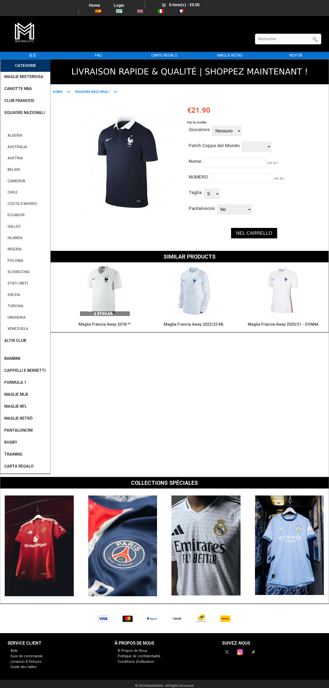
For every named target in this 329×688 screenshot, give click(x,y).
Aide (14, 651)
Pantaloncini (202, 208)
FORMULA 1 (15, 382)
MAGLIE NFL (15, 406)
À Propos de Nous (132, 651)
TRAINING (13, 454)
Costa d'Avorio (21, 204)
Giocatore (199, 129)
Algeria (13, 135)
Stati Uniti (16, 283)
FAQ (98, 55)
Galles (13, 226)
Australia (16, 147)
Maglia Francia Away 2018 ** (105, 324)
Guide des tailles (23, 667)
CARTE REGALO (164, 55)
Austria (14, 158)
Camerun (15, 181)
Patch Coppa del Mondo (214, 145)
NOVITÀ (295, 55)
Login (119, 5)
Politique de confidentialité (139, 656)
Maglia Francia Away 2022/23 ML (194, 324)
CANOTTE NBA (18, 88)
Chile (11, 192)
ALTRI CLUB (15, 340)
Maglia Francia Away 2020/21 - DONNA (283, 324)
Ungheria (15, 317)
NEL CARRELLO (254, 233)
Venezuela (16, 329)
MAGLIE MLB (16, 394)
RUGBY (10, 442)
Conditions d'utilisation (136, 662)
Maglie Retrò (18, 418)
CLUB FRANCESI (19, 100)
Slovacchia (17, 272)
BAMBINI (12, 358)
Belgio (12, 170)
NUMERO (198, 177)
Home (94, 5)
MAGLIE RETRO (230, 55)
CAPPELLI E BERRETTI (25, 370)
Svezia (12, 295)
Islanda (13, 238)
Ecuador (15, 215)
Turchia (14, 306)
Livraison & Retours (26, 662)
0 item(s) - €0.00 (180, 4)
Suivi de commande (26, 656)
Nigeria (13, 249)
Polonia (14, 261)
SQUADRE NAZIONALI (92, 92)
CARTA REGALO (19, 466)
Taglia (195, 192)
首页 (32, 55)
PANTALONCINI (18, 430)
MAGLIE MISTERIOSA (23, 76)
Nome (195, 161)
